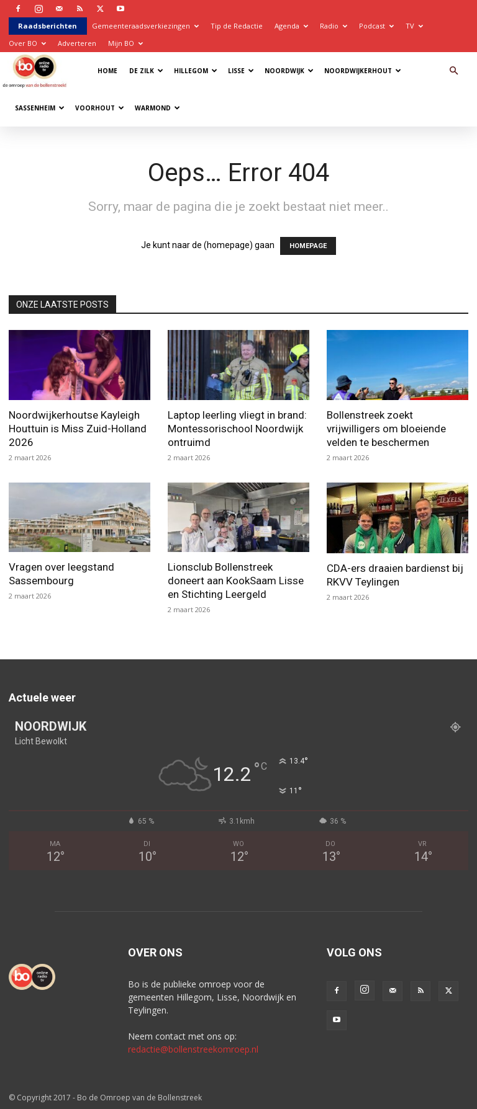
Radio (333, 25)
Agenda (291, 25)
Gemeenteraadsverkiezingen (145, 25)
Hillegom (195, 70)
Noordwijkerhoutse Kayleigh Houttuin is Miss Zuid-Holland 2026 (78, 428)
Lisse (241, 70)
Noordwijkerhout (362, 70)
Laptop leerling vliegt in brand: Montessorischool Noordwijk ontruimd (237, 428)
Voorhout (99, 108)
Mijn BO (125, 43)
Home (107, 70)
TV (414, 25)
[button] (453, 71)
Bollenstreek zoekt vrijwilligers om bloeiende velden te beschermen (386, 428)
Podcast (376, 25)
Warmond (157, 108)
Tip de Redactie (237, 25)
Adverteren (77, 43)
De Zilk (146, 70)
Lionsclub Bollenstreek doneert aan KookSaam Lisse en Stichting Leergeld (236, 580)
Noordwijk (289, 70)
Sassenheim (40, 108)
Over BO (27, 43)
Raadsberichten (47, 25)
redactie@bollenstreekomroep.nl (193, 1049)
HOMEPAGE (308, 246)
